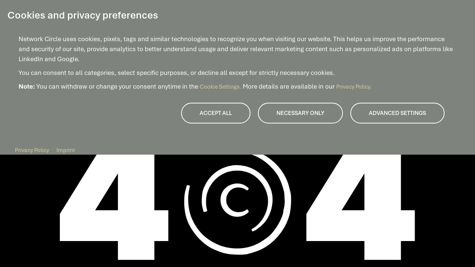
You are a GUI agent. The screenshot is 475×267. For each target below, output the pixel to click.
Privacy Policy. (354, 86)
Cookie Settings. (221, 86)
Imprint (65, 150)
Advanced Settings (397, 113)
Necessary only (300, 113)
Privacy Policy (32, 150)
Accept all (216, 113)
